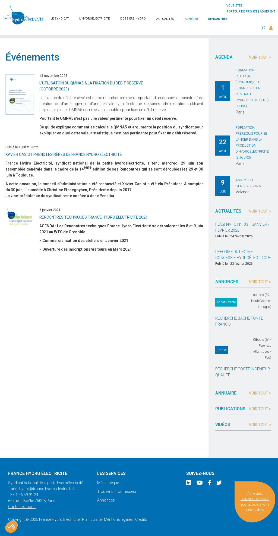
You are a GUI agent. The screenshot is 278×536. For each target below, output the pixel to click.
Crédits (141, 519)
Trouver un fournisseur (117, 491)
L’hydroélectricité (94, 18)
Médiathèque (108, 483)
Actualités (165, 19)
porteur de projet (241, 11)
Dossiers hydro (133, 18)
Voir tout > (260, 57)
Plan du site (92, 519)
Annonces (106, 500)
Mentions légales (118, 519)
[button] (11, 526)
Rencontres (218, 19)
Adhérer (191, 19)
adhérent (267, 11)
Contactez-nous (22, 507)
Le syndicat (59, 18)
